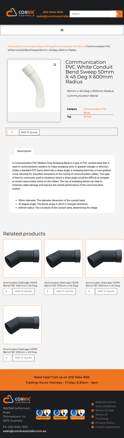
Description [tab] (24, 151)
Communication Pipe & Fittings (36, 46)
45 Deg (87, 116)
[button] (55, 65)
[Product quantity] (13, 132)
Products (13, 46)
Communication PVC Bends (70, 46)
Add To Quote (29, 132)
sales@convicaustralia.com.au (58, 16)
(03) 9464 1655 (53, 12)
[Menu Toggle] (62, 30)
